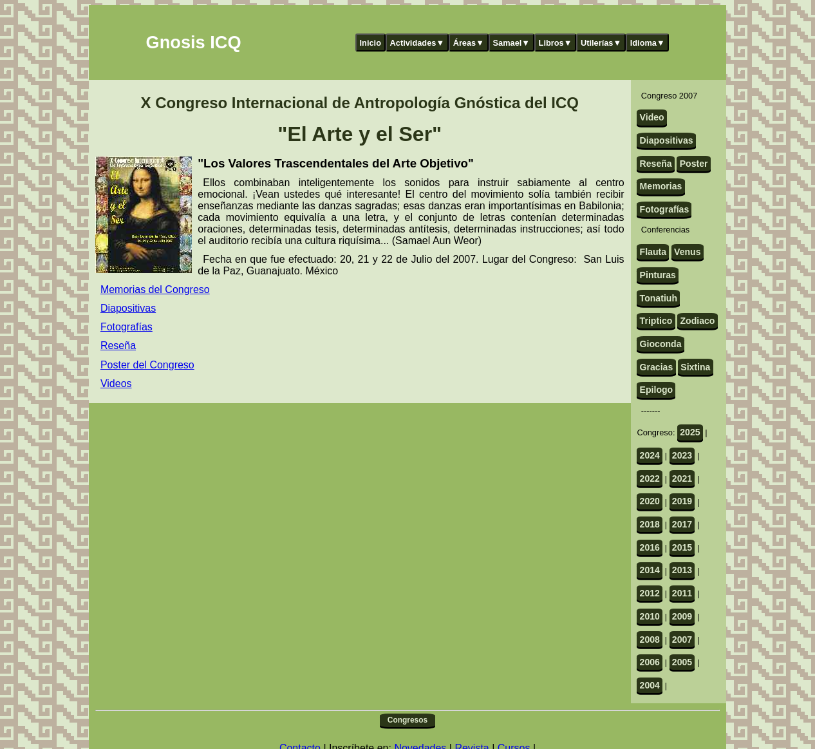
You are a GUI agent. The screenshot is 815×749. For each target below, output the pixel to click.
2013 (682, 570)
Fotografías (126, 326)
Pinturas (658, 275)
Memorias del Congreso (155, 289)
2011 (682, 593)
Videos (116, 383)
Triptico (656, 321)
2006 (650, 662)
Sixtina (695, 367)
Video (652, 117)
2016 (650, 547)
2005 (682, 662)
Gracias (656, 367)
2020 (650, 501)
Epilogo (656, 389)
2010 (650, 616)
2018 (650, 524)
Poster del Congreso (147, 364)
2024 (650, 455)
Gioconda (661, 344)
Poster (694, 163)
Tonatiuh (658, 298)
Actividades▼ (417, 43)
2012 (650, 593)
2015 (682, 547)
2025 (690, 432)
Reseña (118, 345)
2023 (682, 455)
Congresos (407, 720)
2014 (650, 570)
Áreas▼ (468, 43)
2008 (650, 639)
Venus (687, 252)
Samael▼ (511, 43)
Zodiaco (697, 321)
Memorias (661, 186)
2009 (682, 616)
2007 (682, 639)
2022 (650, 478)
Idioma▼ (647, 43)
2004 (650, 685)
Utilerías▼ (601, 43)
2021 (682, 478)
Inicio (370, 43)
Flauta (653, 252)
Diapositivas (128, 308)
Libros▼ (555, 43)
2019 (682, 501)
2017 (682, 524)
